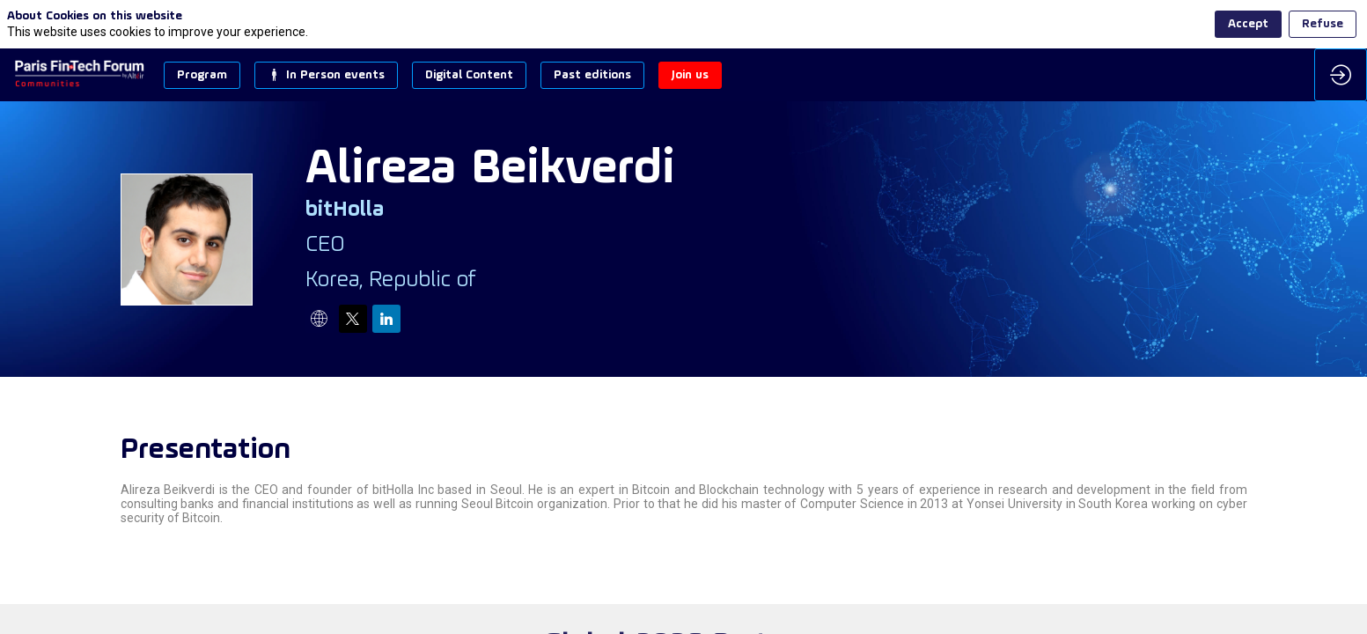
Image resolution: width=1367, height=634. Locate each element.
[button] (202, 75)
